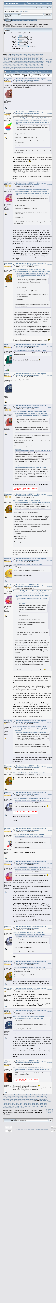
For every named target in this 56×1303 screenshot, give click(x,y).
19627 (22, 61)
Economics (24, 24)
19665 (13, 67)
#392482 (49, 113)
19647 (21, 64)
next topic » (50, 62)
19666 (17, 67)
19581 (37, 54)
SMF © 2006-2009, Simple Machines (38, 1129)
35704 (18, 68)
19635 (13, 62)
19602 (41, 57)
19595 (13, 57)
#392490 (49, 586)
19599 (29, 57)
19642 (41, 62)
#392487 (49, 407)
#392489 (49, 560)
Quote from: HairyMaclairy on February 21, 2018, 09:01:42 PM (32, 732)
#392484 (49, 265)
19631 (38, 61)
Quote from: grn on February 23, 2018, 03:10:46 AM (26, 500)
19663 (5, 67)
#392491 (49, 722)
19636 (17, 62)
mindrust (7, 828)
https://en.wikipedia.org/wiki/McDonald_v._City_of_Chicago (30, 467)
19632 (42, 61)
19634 (9, 62)
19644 (9, 64)
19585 (13, 55)
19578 (25, 54)
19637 (21, 62)
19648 (25, 64)
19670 (33, 67)
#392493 (49, 794)
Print (49, 65)
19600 (33, 57)
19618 (25, 60)
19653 (5, 65)
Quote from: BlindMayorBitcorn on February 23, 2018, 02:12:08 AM (30, 118)
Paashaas (7, 558)
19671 (37, 67)
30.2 (10, 16)
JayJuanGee (8, 183)
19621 (37, 60)
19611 (37, 58)
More (34, 20)
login (21, 11)
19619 (29, 60)
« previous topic (49, 59)
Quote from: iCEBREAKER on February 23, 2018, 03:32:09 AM (29, 411)
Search (18, 20)
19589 (29, 55)
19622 (41, 60)
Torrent (7, 18)
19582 (41, 54)
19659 (29, 65)
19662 (41, 65)
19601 (37, 57)
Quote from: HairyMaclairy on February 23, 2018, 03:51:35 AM (29, 350)
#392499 (49, 1012)
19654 (9, 65)
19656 (17, 65)
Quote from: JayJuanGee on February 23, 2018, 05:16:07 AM (29, 967)
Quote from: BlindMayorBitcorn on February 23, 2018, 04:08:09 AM (30, 591)
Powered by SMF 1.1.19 (20, 1129)
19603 (5, 58)
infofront (7, 405)
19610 (33, 58)
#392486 (49, 375)
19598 (25, 57)
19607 (21, 58)
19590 (33, 55)
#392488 (49, 495)
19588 (25, 55)
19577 (21, 54)
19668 (25, 67)
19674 (9, 68)
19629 (30, 61)
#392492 (49, 767)
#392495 (49, 863)
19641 (37, 62)
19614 (9, 60)
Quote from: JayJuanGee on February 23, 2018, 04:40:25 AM (29, 772)
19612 (41, 58)
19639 (29, 62)
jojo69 (6, 373)
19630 (34, 61)
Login (23, 20)
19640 (33, 62)
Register (28, 20)
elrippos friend (7, 1061)
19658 (25, 65)
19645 (13, 64)
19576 (17, 54)
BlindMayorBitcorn (10, 263)
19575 (13, 54)
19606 (17, 58)
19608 (25, 58)
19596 (17, 57)
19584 (9, 55)
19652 (41, 64)
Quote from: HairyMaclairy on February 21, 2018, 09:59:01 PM (31, 413)
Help (13, 20)
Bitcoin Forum (7, 24)
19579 (29, 54)
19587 (21, 55)
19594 (9, 57)
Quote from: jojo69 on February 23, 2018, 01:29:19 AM (27, 564)
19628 (26, 61)
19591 (37, 55)
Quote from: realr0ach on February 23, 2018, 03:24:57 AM (28, 1067)
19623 (5, 61)
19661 (37, 65)
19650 (33, 64)
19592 (41, 55)
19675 (13, 68)
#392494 (49, 830)
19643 (5, 64)
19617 (21, 60)
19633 (5, 62)
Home (8, 20)
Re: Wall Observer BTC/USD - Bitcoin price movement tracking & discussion (31, 79)
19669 (29, 67)
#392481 (49, 80)
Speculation (33, 24)
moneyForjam (9, 720)
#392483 (49, 184)
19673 (5, 68)
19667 (21, 67)
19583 (5, 55)
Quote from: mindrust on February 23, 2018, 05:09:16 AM (28, 932)
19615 (13, 60)
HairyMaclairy (9, 79)
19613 (5, 60)
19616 (17, 60)
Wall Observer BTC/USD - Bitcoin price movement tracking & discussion (25, 25)
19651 (37, 64)
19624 (9, 61)
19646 (17, 64)
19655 (13, 65)
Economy (17, 24)
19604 (9, 58)
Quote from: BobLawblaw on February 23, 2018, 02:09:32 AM (31, 120)
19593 (5, 57)
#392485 (49, 346)
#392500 (49, 1062)
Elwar (6, 344)
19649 (29, 64)
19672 (41, 67)
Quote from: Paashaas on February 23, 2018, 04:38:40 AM (28, 834)
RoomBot (7, 792)
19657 (21, 65)
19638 (25, 62)
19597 (21, 57)
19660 (33, 65)
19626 (18, 61)
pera (5, 112)
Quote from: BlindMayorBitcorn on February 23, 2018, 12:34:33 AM (32, 502)
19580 (33, 54)
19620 (33, 60)
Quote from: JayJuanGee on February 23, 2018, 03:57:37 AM (29, 269)
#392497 (49, 963)
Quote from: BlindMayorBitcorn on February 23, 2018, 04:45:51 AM (30, 798)
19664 (9, 67)
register (26, 11)
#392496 (49, 928)
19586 (17, 55)
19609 (29, 58)
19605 (13, 58)
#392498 (49, 990)
